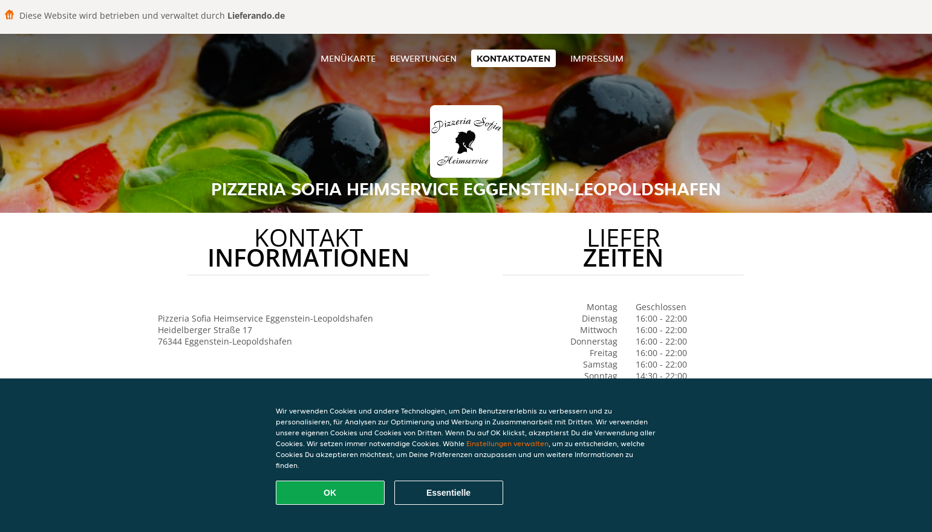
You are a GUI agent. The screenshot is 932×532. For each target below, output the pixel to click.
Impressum (597, 58)
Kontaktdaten (513, 58)
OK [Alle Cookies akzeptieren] (330, 493)
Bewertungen (423, 58)
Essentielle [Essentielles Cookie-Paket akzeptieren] (448, 493)
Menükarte (348, 58)
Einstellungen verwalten (507, 443)
